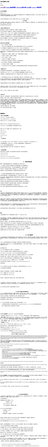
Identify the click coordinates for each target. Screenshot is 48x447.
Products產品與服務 (11, 7)
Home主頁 (2, 7)
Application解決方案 (21, 7)
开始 (1, 3)
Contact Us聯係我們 (36, 7)
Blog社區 (29, 7)
